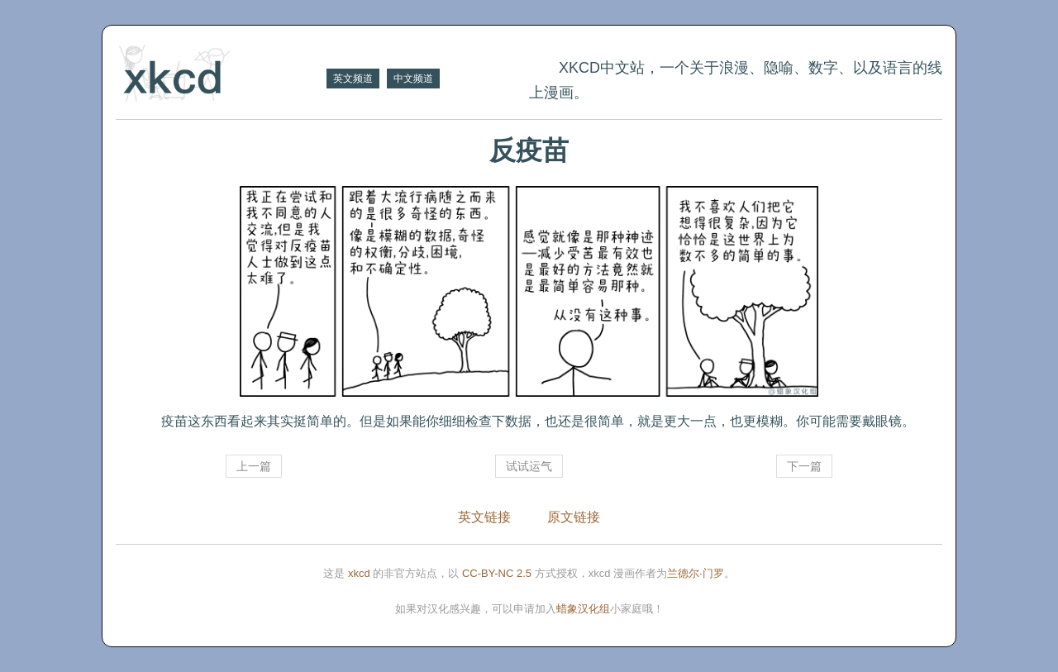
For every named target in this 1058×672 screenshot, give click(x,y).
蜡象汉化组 (583, 609)
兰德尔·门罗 (695, 573)
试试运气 (529, 466)
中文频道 (413, 78)
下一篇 (804, 466)
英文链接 (484, 517)
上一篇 (253, 466)
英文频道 (353, 78)
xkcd (359, 573)
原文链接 (573, 517)
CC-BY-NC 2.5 (496, 573)
